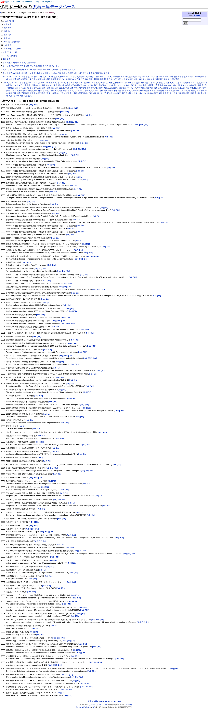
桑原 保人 (46, 91)
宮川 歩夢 (184, 85)
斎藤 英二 (172, 88)
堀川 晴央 (25, 73)
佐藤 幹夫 (161, 83)
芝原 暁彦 (25, 93)
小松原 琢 (7, 45)
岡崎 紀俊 (54, 70)
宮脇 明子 (132, 77)
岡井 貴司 (82, 88)
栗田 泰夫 (33, 79)
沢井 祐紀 (57, 79)
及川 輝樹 (89, 77)
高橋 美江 (19, 96)
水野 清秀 (7, 35)
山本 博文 (73, 88)
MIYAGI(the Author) (31, 2)
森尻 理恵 (63, 91)
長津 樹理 (186, 93)
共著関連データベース (54, 6)
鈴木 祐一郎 (144, 93)
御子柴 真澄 (199, 77)
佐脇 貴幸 (135, 83)
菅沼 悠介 (41, 93)
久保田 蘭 (49, 77)
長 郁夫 (170, 93)
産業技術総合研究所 (141, 91)
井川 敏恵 (6, 66)
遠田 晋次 (90, 73)
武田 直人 (79, 91)
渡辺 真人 (128, 91)
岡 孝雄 (165, 77)
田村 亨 (152, 91)
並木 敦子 (15, 83)
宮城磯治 (129, 705)
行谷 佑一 (57, 93)
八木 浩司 (72, 77)
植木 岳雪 (57, 73)
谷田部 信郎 (83, 93)
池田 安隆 (103, 91)
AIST (13, 2)
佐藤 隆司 (186, 83)
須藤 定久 (142, 79)
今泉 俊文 (95, 83)
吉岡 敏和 (7, 24)
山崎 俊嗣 (50, 88)
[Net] (86, 115)
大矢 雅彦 (125, 85)
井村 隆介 (7, 42)
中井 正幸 (40, 83)
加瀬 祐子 (18, 85)
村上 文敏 (189, 88)
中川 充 (63, 83)
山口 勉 (26, 88)
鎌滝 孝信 (162, 93)
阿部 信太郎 (195, 93)
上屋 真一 (6, 83)
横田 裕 (49, 79)
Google (197, 15)
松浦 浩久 (25, 79)
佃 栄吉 (12, 70)
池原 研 (87, 91)
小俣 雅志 (10, 88)
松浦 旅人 (23, 63)
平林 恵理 (140, 88)
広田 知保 (190, 77)
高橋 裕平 (150, 79)
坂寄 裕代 (94, 85)
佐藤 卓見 (144, 83)
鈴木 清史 (135, 93)
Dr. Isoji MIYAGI (81, 707)
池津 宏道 (95, 91)
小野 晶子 (18, 88)
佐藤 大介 (152, 83)
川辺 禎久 (114, 88)
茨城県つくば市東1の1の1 (98, 705)
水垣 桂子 (65, 73)
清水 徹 (121, 91)
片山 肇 (64, 79)
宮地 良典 (33, 66)
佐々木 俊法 (7, 73)
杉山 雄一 (7, 31)
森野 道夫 (41, 79)
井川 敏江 (87, 83)
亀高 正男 (78, 83)
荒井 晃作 (33, 93)
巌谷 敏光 (63, 70)
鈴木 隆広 (154, 93)
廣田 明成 (149, 88)
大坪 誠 (110, 85)
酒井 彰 (103, 79)
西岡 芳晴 (32, 63)
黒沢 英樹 (71, 70)
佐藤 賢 (178, 83)
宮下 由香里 (24, 66)
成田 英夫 (157, 88)
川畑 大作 (48, 73)
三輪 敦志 (25, 77)
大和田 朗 (102, 85)
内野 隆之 (10, 85)
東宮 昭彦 (16, 79)
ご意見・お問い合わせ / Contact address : (104, 701)
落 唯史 (49, 93)
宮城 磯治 (167, 85)
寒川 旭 (41, 66)
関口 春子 (15, 56)
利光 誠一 (80, 77)
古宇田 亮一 (98, 77)
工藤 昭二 (122, 88)
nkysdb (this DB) (47, 2)
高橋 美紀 (27, 96)
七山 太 (6, 70)
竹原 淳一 (200, 91)
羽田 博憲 (16, 93)
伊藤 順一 (119, 83)
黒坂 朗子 (176, 79)
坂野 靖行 (116, 77)
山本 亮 (66, 88)
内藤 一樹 (203, 83)
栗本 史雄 (38, 91)
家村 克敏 (141, 77)
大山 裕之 (117, 85)
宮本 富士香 (17, 49)
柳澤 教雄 (22, 91)
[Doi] (44, 268)
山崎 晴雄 (15, 63)
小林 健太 (40, 73)
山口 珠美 (41, 88)
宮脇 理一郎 (202, 85)
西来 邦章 (65, 93)
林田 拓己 (14, 91)
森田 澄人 (71, 91)
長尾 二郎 (177, 93)
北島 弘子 (26, 85)
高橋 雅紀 (159, 79)
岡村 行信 (173, 77)
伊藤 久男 (64, 77)
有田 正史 (181, 88)
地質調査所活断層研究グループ (77, 85)
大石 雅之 (134, 85)
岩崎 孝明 (90, 88)
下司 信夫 (34, 77)
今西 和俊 (104, 83)
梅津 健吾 (54, 91)
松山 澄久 (197, 88)
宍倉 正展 (15, 66)
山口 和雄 (158, 77)
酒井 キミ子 (101, 93)
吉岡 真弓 (45, 85)
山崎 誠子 (58, 88)
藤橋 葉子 (88, 79)
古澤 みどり (36, 85)
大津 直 (33, 73)
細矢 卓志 (74, 73)
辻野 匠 (96, 79)
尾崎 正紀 (149, 77)
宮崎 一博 (176, 85)
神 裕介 (176, 91)
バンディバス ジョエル (12, 77)
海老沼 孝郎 (112, 91)
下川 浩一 (6, 56)
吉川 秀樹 (53, 85)
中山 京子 (48, 83)
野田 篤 (109, 79)
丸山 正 (6, 52)
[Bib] (90, 115)
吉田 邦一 (28, 70)
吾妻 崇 (7, 38)
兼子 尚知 (20, 70)
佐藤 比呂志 (170, 83)
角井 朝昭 (73, 93)
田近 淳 (48, 66)
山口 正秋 (33, 88)
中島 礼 (56, 83)
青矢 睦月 (134, 79)
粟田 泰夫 (7, 28)
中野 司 (41, 77)
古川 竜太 (107, 77)
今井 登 (56, 77)
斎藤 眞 (165, 88)
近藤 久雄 (92, 93)
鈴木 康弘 (125, 79)
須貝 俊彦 (16, 42)
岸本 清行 (181, 77)
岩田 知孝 (99, 88)
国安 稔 (61, 85)
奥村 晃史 (142, 85)
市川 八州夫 (131, 88)
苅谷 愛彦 (6, 59)
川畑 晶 (106, 88)
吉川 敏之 (17, 73)
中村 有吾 (70, 83)
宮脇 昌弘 (193, 85)
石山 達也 (55, 66)
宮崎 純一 (46, 70)
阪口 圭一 (107, 73)
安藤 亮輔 (159, 85)
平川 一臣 (13, 52)
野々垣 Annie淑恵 (114, 93)
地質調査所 (37, 70)
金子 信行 (117, 79)
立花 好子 (80, 79)
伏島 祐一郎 (9, 21)
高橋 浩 (12, 96)
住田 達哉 (127, 83)
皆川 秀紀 (160, 91)
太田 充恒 (124, 77)
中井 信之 (23, 83)
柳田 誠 (30, 91)
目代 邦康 (168, 91)
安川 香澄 (151, 85)
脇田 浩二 (82, 73)
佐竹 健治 (6, 63)
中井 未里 (32, 83)
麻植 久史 (167, 79)
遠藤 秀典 (99, 73)
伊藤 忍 (111, 83)
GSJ (19, 2)
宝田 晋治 (7, 49)
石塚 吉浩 (72, 79)
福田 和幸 (183, 91)
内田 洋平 (194, 83)
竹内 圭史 (192, 91)
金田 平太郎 (126, 93)
